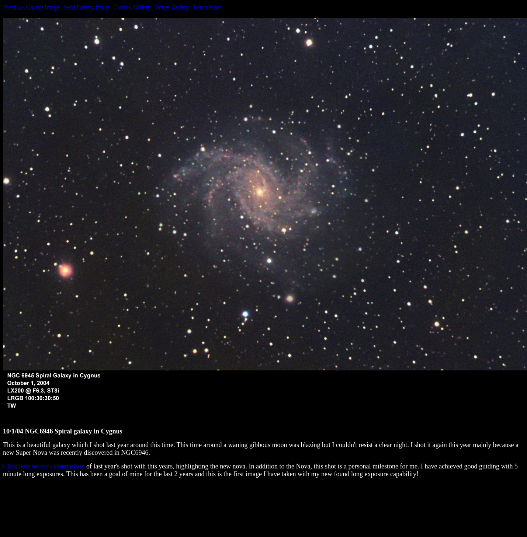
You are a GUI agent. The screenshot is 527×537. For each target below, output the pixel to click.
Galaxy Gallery (132, 7)
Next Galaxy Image (87, 7)
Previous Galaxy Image (31, 7)
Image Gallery (172, 7)
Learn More (208, 7)
